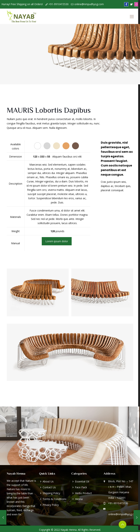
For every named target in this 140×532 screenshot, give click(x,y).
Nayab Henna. (69, 529)
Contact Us (49, 487)
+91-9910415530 (58, 4)
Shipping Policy (51, 493)
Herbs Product (83, 493)
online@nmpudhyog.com (89, 4)
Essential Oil (82, 481)
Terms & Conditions (54, 499)
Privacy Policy (51, 505)
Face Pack (81, 487)
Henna (79, 499)
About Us (48, 481)
